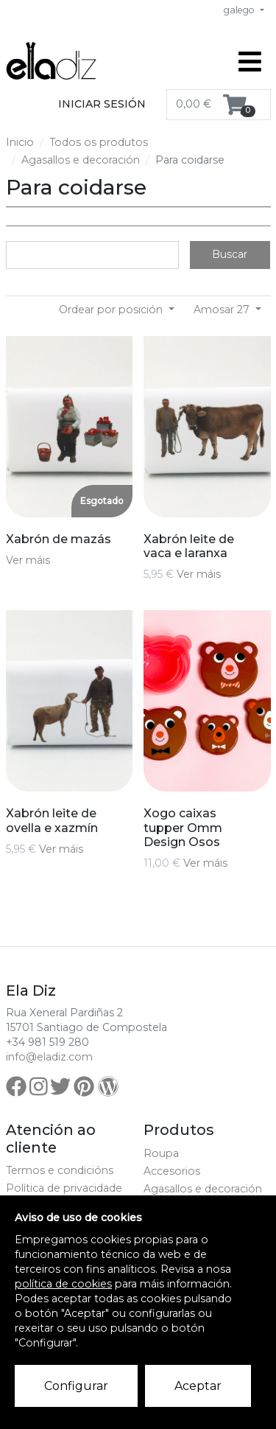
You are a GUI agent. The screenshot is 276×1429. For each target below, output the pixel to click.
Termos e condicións (59, 1170)
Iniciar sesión (102, 104)
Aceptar (198, 1386)
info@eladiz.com (49, 1056)
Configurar (76, 1386)
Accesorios (172, 1171)
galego (240, 9)
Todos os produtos (98, 142)
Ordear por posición (112, 309)
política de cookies (63, 1283)
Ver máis (28, 560)
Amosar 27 (223, 309)
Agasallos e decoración (80, 160)
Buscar (229, 254)
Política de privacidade (64, 1188)
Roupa (161, 1153)
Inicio (20, 142)
